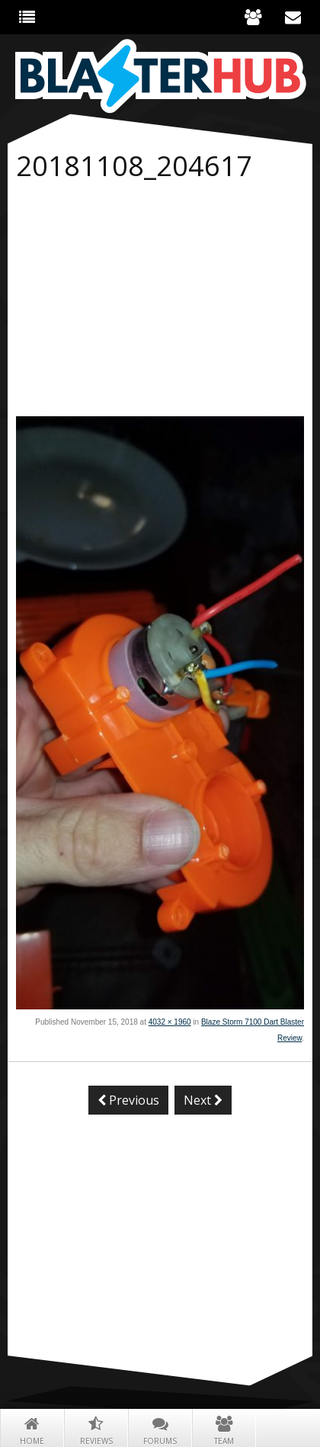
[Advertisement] (160, 302)
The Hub (27, 16)
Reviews (96, 1429)
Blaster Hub (160, 76)
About (253, 16)
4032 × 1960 (170, 1022)
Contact (293, 16)
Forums (160, 1429)
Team (224, 1429)
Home (32, 1429)
